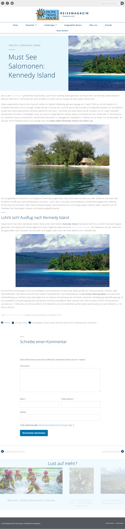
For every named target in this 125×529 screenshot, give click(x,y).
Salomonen (17, 95)
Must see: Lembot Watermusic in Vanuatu (31, 500)
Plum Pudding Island (77, 322)
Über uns (93, 25)
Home (15, 25)
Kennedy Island (62, 322)
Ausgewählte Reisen (73, 25)
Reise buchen (62, 30)
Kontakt (108, 25)
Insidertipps (50, 25)
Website (23, 412)
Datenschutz (110, 523)
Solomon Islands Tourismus (15, 315)
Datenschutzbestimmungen (54, 425)
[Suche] (122, 3)
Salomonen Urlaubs (81, 227)
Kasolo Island (49, 322)
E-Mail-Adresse (67, 399)
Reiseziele (31, 25)
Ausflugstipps (37, 322)
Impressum (120, 523)
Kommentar (25, 366)
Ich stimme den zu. (47, 425)
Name (23, 399)
